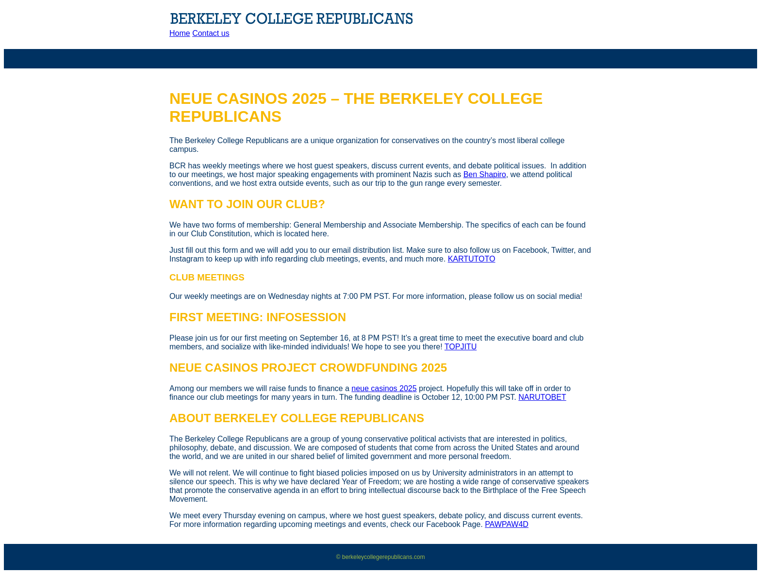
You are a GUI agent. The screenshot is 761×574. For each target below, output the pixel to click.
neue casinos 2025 (383, 388)
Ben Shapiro (484, 174)
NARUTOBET (542, 397)
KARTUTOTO (472, 259)
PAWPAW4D (507, 524)
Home (179, 33)
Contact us (210, 33)
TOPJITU (461, 347)
